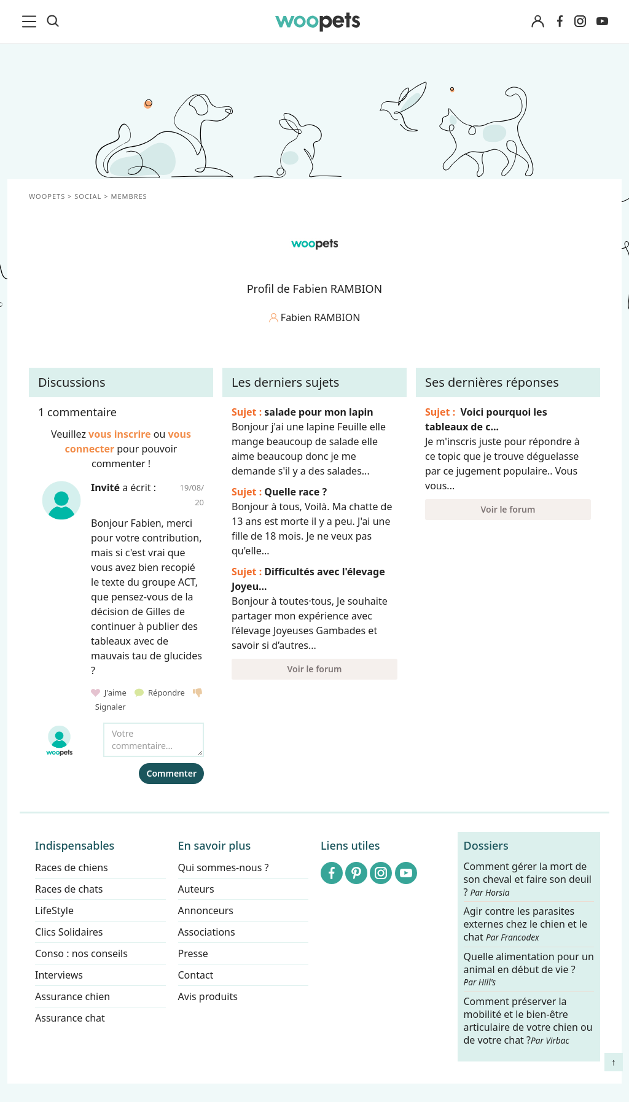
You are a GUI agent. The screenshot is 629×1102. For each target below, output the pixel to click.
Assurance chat (70, 1018)
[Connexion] (537, 22)
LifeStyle (54, 910)
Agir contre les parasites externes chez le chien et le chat (526, 925)
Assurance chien (72, 996)
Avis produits (208, 996)
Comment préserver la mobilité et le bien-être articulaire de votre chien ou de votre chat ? (528, 1020)
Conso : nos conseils (81, 953)
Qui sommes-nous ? (223, 867)
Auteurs (196, 889)
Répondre (161, 692)
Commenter (171, 773)
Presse (193, 953)
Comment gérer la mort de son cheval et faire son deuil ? (528, 879)
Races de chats (69, 889)
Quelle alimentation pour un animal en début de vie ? (529, 969)
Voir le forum (314, 669)
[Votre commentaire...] (153, 740)
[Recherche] (53, 21)
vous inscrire (119, 434)
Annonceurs (205, 910)
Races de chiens (71, 867)
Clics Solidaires (69, 932)
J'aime (109, 692)
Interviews (59, 975)
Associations (206, 932)
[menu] (31, 21)
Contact (196, 975)
